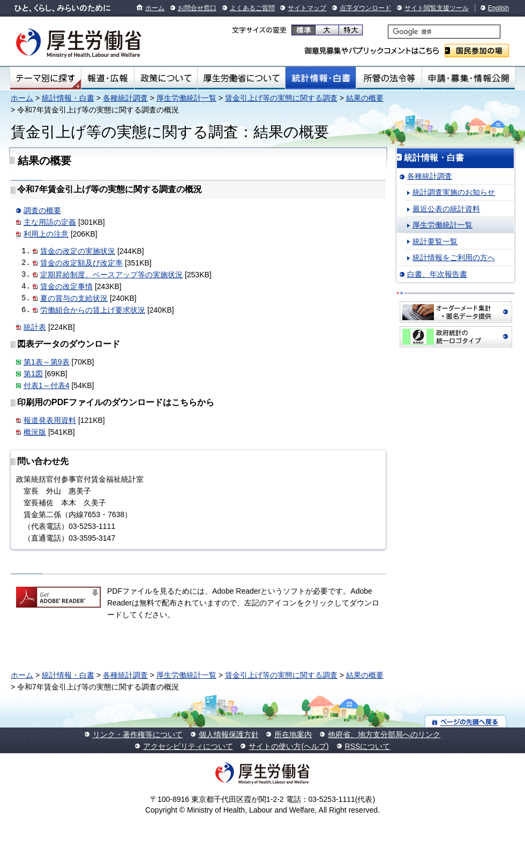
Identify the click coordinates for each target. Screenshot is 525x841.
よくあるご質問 (252, 8)
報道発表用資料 (50, 420)
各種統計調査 (125, 98)
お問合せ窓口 (197, 8)
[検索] (444, 31)
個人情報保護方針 (229, 734)
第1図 (33, 373)
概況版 (35, 432)
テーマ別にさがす (45, 78)
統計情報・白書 (321, 78)
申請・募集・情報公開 (468, 78)
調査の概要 (42, 210)
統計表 (35, 327)
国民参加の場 (477, 50)
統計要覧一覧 (435, 241)
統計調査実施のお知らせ (453, 192)
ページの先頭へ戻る (466, 721)
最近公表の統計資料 (446, 208)
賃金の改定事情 (66, 286)
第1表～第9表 (47, 362)
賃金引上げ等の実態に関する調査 (281, 98)
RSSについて (368, 746)
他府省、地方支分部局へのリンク (384, 734)
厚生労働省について (242, 78)
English (498, 8)
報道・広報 (107, 78)
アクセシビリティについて (188, 746)
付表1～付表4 (47, 385)
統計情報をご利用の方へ (453, 257)
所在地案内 (293, 734)
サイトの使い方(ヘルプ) (288, 746)
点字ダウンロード (365, 8)
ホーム (154, 8)
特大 (350, 30)
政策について (165, 78)
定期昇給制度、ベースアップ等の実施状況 (111, 274)
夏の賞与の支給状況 (74, 298)
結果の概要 (365, 98)
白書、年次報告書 (437, 274)
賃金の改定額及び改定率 (81, 263)
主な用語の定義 (50, 222)
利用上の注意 (46, 234)
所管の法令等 (388, 78)
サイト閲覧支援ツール (436, 8)
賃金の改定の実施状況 (77, 251)
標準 (303, 30)
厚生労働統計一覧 (186, 98)
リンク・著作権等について (138, 734)
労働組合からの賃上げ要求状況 (92, 310)
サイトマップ (307, 8)
